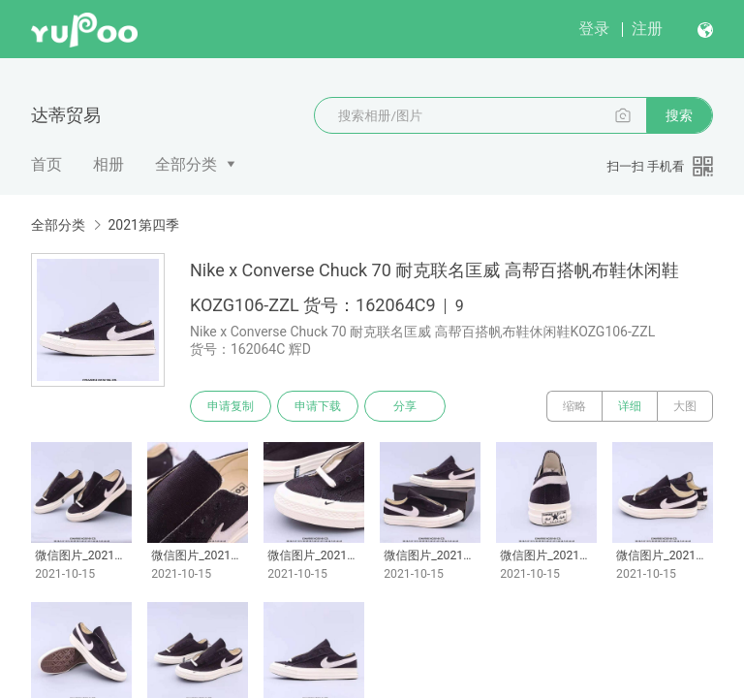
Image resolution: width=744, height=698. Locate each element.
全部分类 (186, 164)
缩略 (574, 406)
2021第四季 (143, 225)
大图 (685, 406)
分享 (405, 406)
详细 (629, 406)
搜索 (679, 115)
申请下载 (317, 406)
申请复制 (230, 406)
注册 (647, 28)
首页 (46, 164)
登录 (593, 28)
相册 (108, 164)
